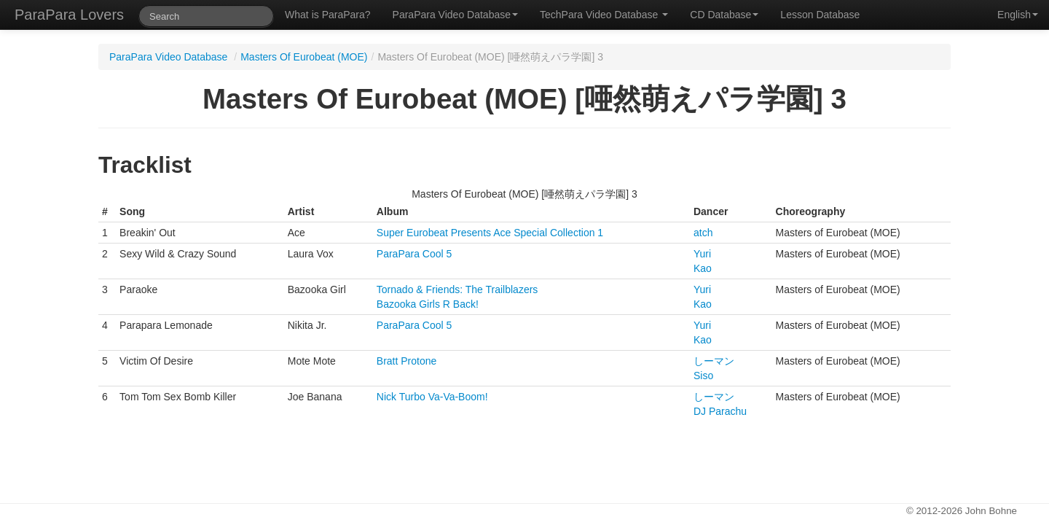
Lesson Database (820, 14)
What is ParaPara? (328, 14)
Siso (703, 375)
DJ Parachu (720, 411)
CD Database (724, 14)
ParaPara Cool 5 (414, 254)
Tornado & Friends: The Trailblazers (457, 289)
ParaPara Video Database (455, 14)
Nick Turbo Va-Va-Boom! (432, 396)
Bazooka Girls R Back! (428, 304)
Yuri (702, 254)
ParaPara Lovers (69, 15)
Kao (703, 268)
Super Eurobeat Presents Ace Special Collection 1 (490, 232)
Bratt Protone (407, 361)
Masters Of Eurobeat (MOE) (303, 57)
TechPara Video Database (604, 14)
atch (703, 232)
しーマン (714, 361)
